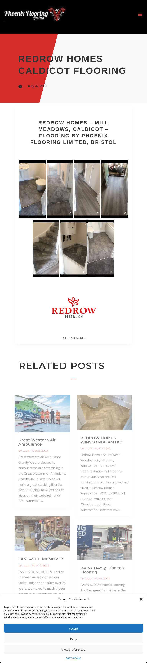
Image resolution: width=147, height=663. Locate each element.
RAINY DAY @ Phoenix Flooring (102, 570)
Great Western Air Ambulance (37, 442)
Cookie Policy (73, 657)
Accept (73, 628)
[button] (141, 599)
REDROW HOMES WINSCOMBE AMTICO (102, 440)
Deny (73, 639)
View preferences (73, 649)
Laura (26, 450)
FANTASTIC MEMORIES (41, 559)
